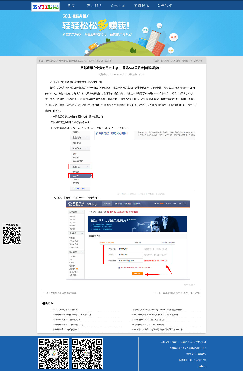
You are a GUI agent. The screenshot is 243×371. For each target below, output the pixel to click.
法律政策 (193, 348)
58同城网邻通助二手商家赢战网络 (68, 324)
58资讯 (156, 61)
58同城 (53, 82)
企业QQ (89, 82)
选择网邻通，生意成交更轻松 (66, 329)
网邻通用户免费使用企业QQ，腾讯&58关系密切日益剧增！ (86, 61)
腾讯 (173, 93)
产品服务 (95, 5)
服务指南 (175, 61)
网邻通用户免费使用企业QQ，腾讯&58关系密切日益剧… (158, 309)
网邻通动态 (51, 61)
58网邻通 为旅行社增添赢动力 (66, 319)
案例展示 (142, 5)
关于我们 (165, 5)
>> (44, 61)
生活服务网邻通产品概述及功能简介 (148, 319)
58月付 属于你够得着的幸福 (63, 293)
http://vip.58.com (86, 128)
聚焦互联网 (187, 61)
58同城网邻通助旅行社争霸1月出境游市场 (181, 293)
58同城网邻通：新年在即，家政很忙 (148, 324)
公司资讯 (165, 61)
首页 (71, 5)
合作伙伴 (184, 348)
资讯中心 (118, 5)
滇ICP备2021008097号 (196, 354)
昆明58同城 (175, 348)
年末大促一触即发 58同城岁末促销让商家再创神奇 (155, 314)
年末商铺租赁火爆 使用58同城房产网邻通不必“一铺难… (158, 329)
